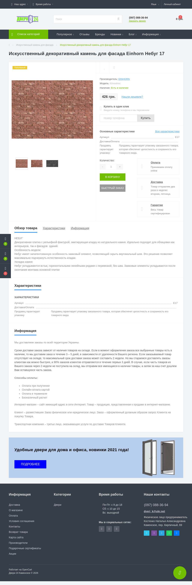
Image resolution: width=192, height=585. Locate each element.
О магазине (16, 510)
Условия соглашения (21, 521)
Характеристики (54, 228)
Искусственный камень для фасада (34, 45)
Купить (146, 118)
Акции (12, 553)
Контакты (14, 526)
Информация (80, 228)
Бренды (100, 34)
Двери (57, 504)
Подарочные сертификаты (25, 548)
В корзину (112, 176)
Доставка (157, 182)
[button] (19, 4)
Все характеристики (167, 131)
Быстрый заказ (112, 188)
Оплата (155, 162)
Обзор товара (25, 228)
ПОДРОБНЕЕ (30, 464)
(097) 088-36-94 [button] (156, 505)
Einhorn (124, 79)
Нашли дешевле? (132, 96)
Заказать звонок (137, 21)
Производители (18, 542)
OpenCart (27, 569)
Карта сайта (16, 537)
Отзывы (84, 34)
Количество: (107, 160)
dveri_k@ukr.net (154, 511)
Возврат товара (18, 531)
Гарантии (157, 205)
